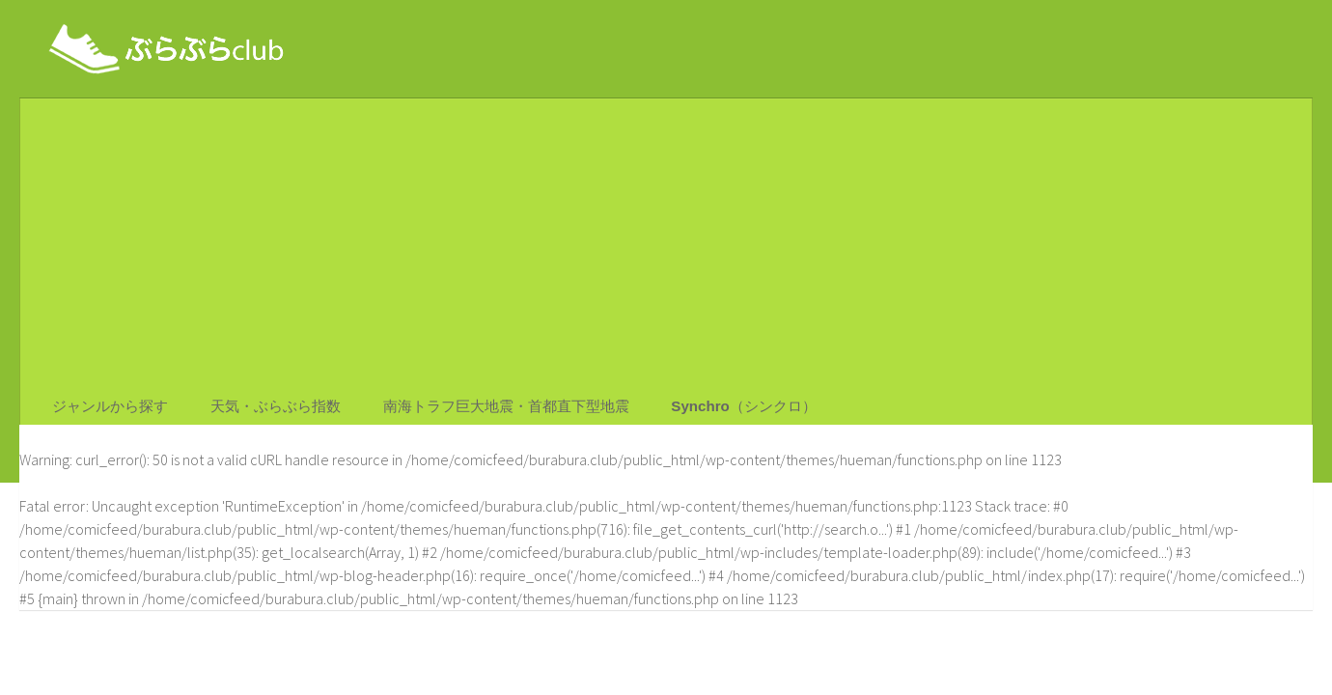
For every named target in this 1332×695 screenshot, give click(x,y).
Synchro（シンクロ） (725, 411)
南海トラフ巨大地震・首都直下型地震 (495, 411)
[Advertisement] (666, 243)
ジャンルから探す (109, 411)
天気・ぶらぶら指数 (267, 411)
